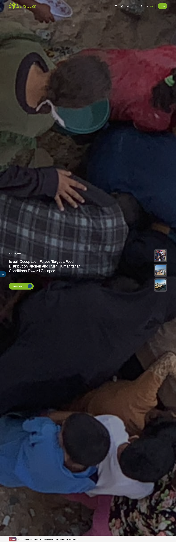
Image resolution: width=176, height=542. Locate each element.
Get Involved (152, 14)
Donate (162, 5)
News (12, 539)
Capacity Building (133, 14)
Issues (85, 14)
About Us (57, 14)
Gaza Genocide (72, 14)
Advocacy (115, 14)
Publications (99, 14)
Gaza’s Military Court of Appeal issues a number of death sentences (48, 539)
